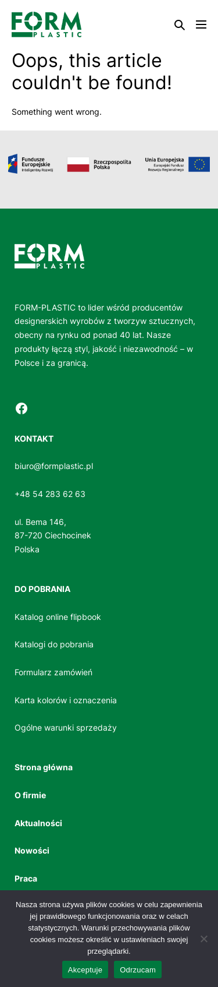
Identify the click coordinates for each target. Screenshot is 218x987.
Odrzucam (138, 969)
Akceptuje (85, 969)
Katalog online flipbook (58, 616)
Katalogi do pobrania (54, 644)
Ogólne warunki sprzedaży (66, 727)
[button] (179, 25)
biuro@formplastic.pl (54, 465)
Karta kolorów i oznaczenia (66, 700)
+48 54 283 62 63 (50, 493)
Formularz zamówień (53, 672)
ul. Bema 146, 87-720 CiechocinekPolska (53, 535)
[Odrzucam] (203, 938)
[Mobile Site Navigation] (201, 24)
